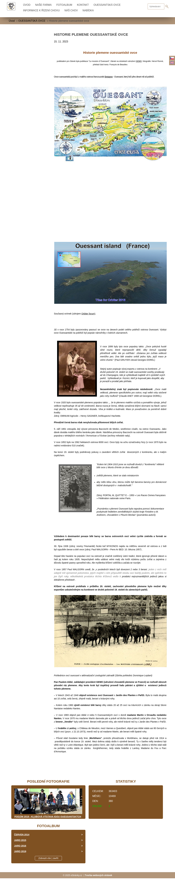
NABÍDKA (88, 10)
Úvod (26, 5)
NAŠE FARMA (43, 5)
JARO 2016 (20, 845)
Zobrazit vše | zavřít (48, 858)
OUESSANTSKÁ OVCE (107, 5)
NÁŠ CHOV (71, 10)
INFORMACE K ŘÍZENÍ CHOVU (41, 10)
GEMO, (139, 61)
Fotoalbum (64, 5)
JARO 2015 (20, 840)
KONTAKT (83, 5)
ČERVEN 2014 (21, 834)
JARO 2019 (20, 851)
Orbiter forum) (88, 313)
